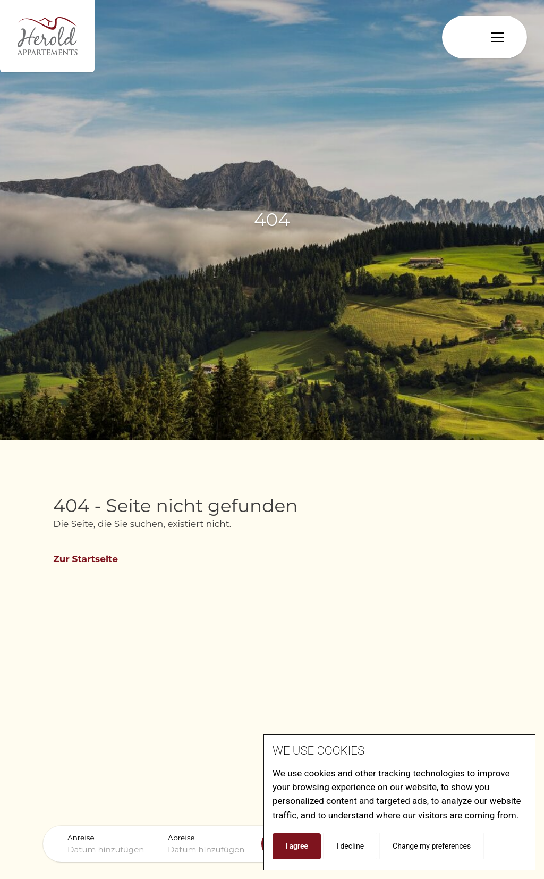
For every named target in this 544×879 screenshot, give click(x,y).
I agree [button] (296, 846)
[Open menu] (497, 37)
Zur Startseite (85, 558)
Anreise (81, 837)
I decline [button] (350, 846)
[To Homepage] (47, 36)
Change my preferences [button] (432, 846)
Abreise (181, 837)
